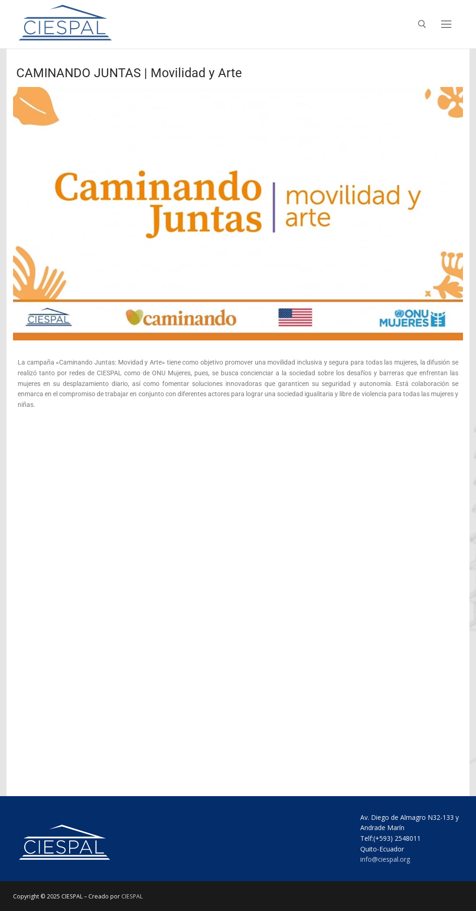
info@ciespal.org (385, 859)
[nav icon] (446, 24)
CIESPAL (132, 896)
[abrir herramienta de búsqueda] (422, 24)
